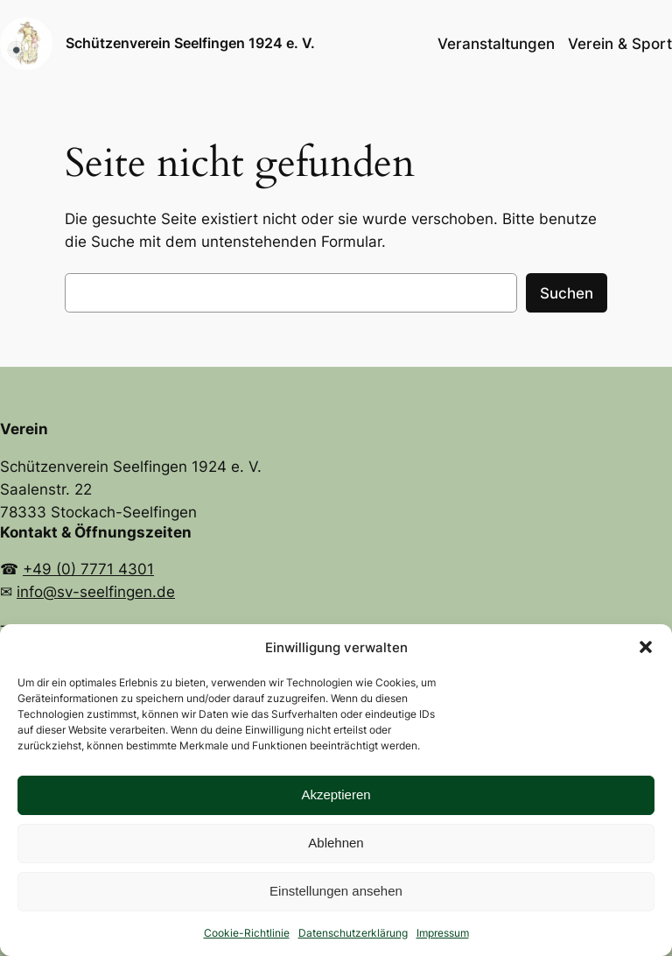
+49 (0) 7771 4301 (88, 569)
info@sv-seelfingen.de (96, 592)
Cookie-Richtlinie (247, 932)
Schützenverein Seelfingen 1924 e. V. (190, 43)
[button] (645, 647)
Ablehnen (335, 842)
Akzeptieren (335, 794)
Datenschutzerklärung (353, 932)
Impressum (442, 932)
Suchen (566, 293)
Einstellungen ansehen (336, 890)
